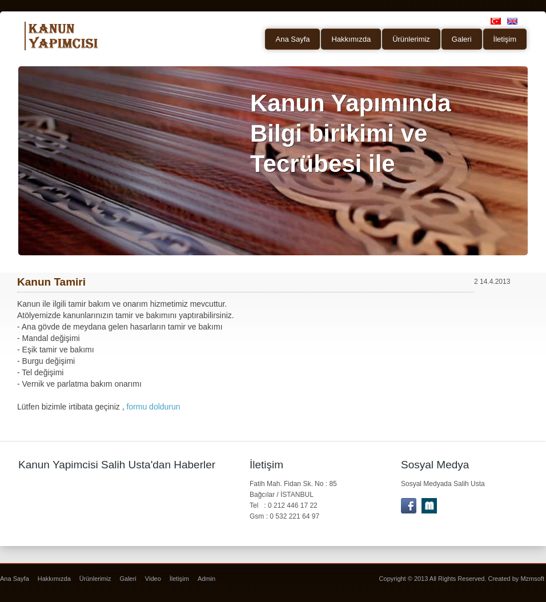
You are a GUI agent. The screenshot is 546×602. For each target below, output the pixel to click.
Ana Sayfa (292, 39)
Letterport (429, 505)
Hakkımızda (351, 39)
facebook (408, 505)
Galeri (462, 39)
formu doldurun (153, 406)
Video (153, 578)
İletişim (504, 39)
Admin (206, 578)
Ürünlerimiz (411, 39)
